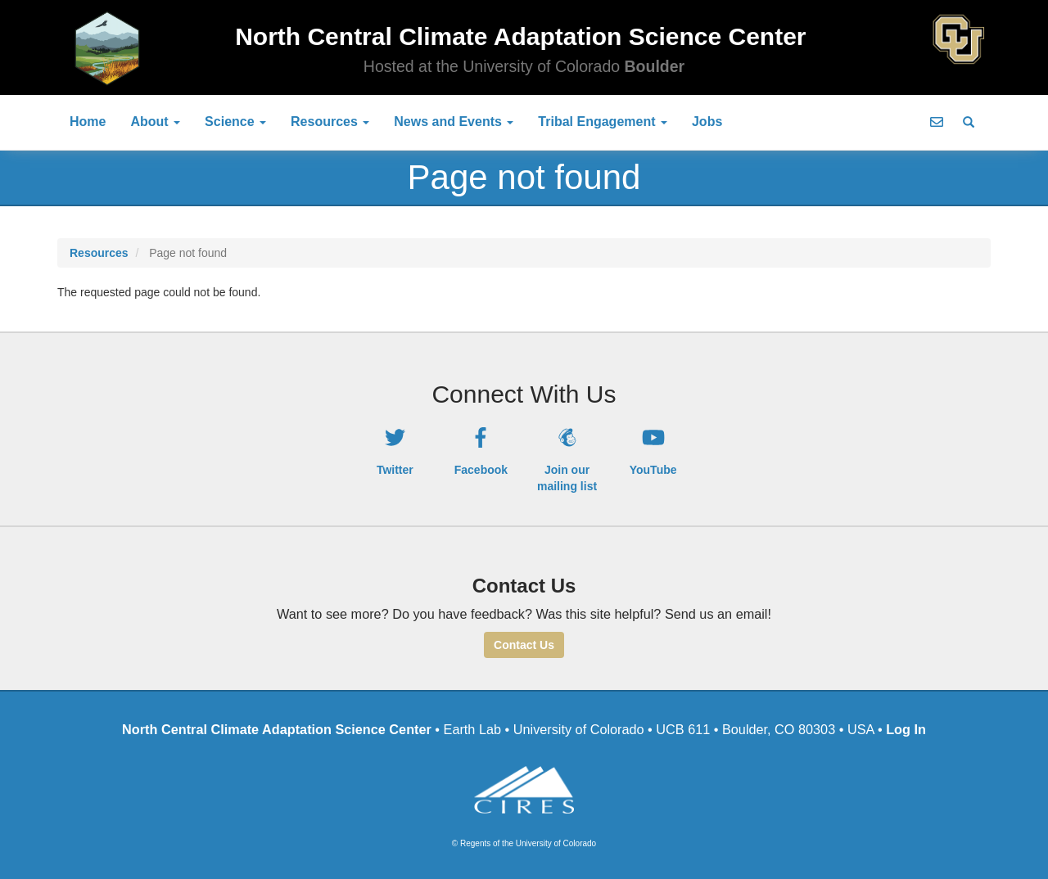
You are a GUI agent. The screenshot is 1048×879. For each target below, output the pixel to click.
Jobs (707, 121)
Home (88, 121)
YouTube (653, 469)
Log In (906, 729)
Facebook (481, 469)
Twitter (395, 469)
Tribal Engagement (602, 121)
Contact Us (524, 644)
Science (235, 121)
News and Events (453, 121)
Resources (330, 121)
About (155, 121)
